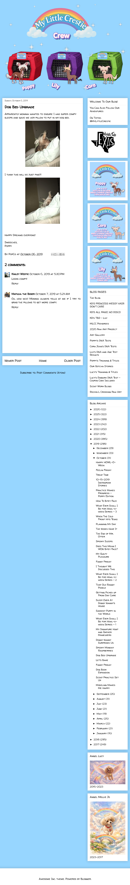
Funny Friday (103, 561)
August (101, 698)
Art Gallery (97, 335)
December (103, 448)
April (100, 718)
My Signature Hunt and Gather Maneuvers (107, 632)
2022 (97, 429)
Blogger (86, 879)
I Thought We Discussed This (105, 568)
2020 (97, 438)
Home (43, 360)
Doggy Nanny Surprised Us (105, 641)
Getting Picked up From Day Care (106, 594)
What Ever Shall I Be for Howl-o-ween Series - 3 (107, 508)
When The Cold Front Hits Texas (107, 518)
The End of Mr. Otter (105, 535)
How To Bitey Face (106, 500)
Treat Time (102, 474)
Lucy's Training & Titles (104, 372)
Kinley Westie (20, 274)
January (102, 733)
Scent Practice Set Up (107, 679)
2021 (97, 434)
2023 (97, 424)
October (102, 458)
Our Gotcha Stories (101, 366)
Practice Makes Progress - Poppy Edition (105, 493)
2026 (97, 409)
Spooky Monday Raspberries (105, 649)
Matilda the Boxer (23, 294)
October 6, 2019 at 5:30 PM (47, 274)
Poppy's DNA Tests (100, 340)
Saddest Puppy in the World (106, 612)
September (103, 694)
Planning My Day (106, 524)
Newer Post (13, 360)
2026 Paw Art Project (103, 329)
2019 (97, 443)
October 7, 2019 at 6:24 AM (53, 294)
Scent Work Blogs (101, 386)
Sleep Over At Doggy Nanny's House (105, 603)
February (103, 728)
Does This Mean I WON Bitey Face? (107, 547)
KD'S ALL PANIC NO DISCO (105, 312)
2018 (97, 739)
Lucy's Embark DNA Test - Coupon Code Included (105, 379)
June (100, 708)
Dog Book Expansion (103, 671)
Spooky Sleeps (104, 541)
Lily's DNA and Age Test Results (103, 353)
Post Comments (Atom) (51, 372)
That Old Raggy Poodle (105, 586)
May (100, 713)
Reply (15, 283)
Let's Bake (102, 660)
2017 (97, 744)
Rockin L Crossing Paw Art (106, 391)
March (101, 723)
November (103, 453)
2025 (97, 414)
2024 (97, 419)
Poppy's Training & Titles (104, 360)
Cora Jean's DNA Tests (103, 346)
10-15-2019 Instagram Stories (103, 482)
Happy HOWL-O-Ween (106, 464)
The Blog (95, 297)
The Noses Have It (106, 528)
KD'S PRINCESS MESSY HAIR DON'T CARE (107, 305)
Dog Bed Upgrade (106, 655)
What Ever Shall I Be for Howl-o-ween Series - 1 (107, 621)
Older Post (72, 360)
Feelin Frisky (103, 470)
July (99, 703)
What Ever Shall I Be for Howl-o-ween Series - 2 (107, 576)
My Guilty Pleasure (102, 555)
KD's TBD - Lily (98, 318)
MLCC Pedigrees (99, 323)
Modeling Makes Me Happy (105, 686)
